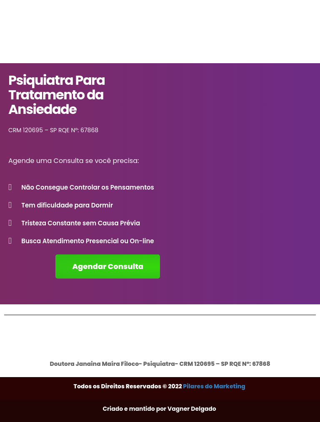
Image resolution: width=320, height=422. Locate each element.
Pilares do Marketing (214, 386)
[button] (107, 266)
